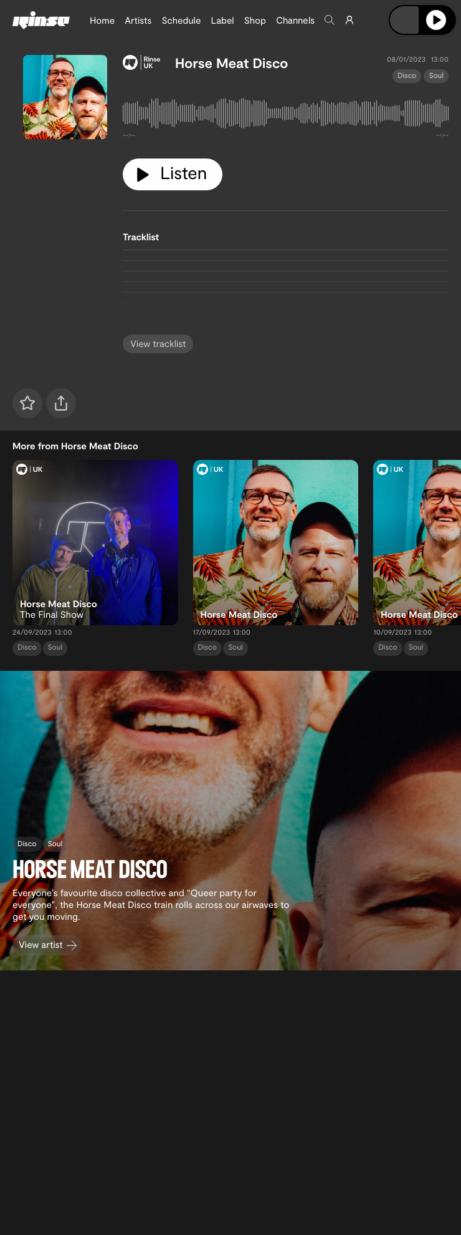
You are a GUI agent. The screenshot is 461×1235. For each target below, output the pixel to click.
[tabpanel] (286, 115)
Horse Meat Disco (231, 63)
